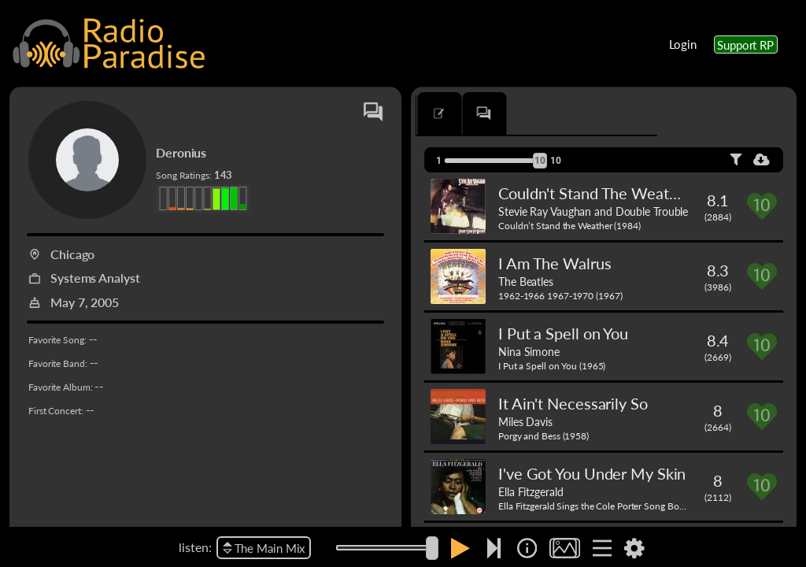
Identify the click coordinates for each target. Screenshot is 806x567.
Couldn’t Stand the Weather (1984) (569, 225)
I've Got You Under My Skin (592, 473)
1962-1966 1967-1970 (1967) (560, 295)
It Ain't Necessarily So (573, 403)
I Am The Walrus (555, 263)
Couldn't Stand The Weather (594, 193)
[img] (527, 548)
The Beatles (525, 281)
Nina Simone (529, 351)
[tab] (461, 113)
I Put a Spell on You (563, 333)
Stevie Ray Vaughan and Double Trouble (593, 211)
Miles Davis (525, 421)
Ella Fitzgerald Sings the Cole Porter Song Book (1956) (608, 506)
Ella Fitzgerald (531, 491)
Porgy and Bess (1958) (543, 436)
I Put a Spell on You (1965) (551, 365)
